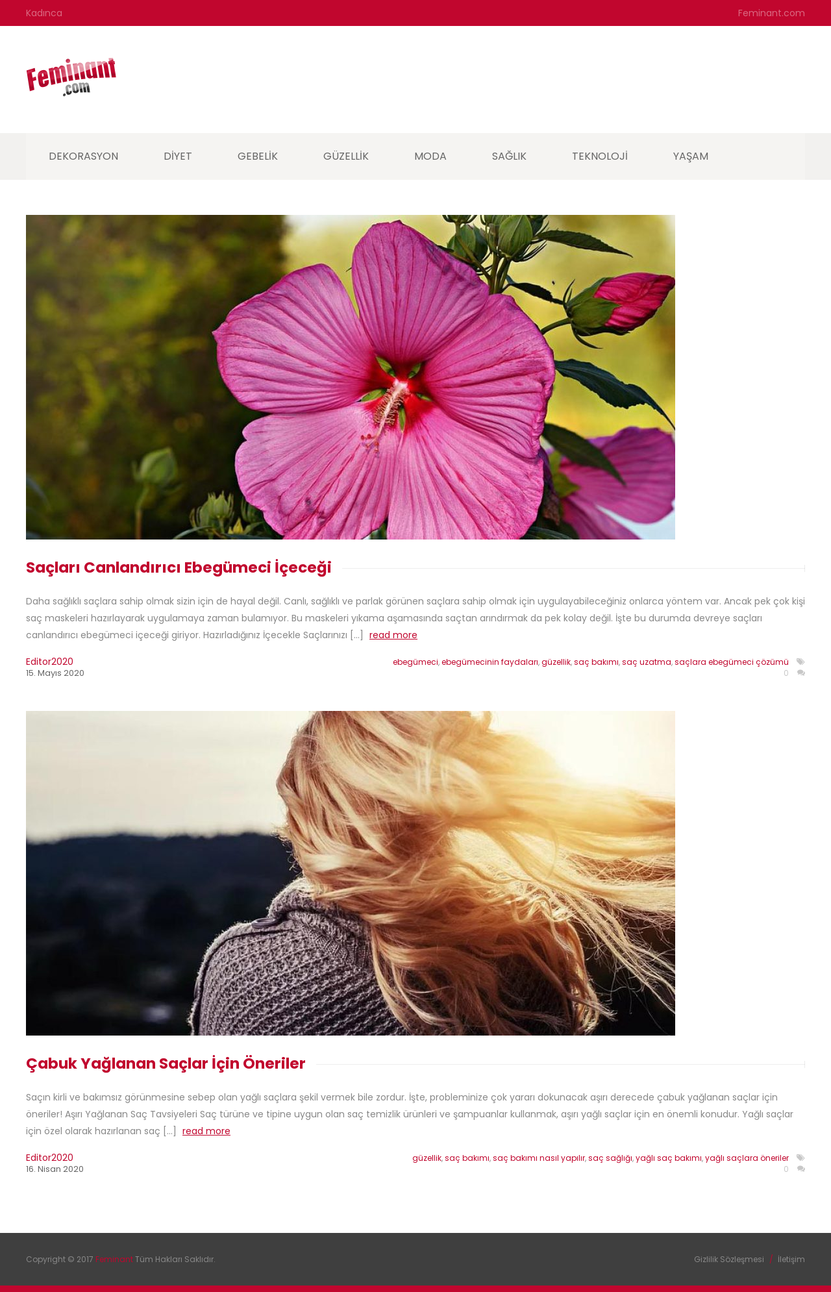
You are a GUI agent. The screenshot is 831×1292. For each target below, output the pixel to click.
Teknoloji (600, 156)
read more (393, 634)
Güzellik (346, 156)
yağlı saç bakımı (669, 1157)
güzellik (556, 661)
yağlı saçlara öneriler (747, 1157)
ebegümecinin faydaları (489, 661)
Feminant (115, 1259)
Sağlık (509, 156)
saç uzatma (646, 661)
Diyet (178, 156)
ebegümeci (415, 661)
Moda (430, 156)
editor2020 (49, 661)
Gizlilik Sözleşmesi (729, 1259)
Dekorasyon (83, 156)
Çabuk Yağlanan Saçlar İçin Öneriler (166, 1063)
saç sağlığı (610, 1157)
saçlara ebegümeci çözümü (732, 661)
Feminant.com (771, 12)
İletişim (791, 1259)
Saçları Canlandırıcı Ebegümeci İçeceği (179, 567)
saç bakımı (596, 661)
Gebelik (258, 156)
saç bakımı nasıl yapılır (539, 1157)
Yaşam (690, 156)
